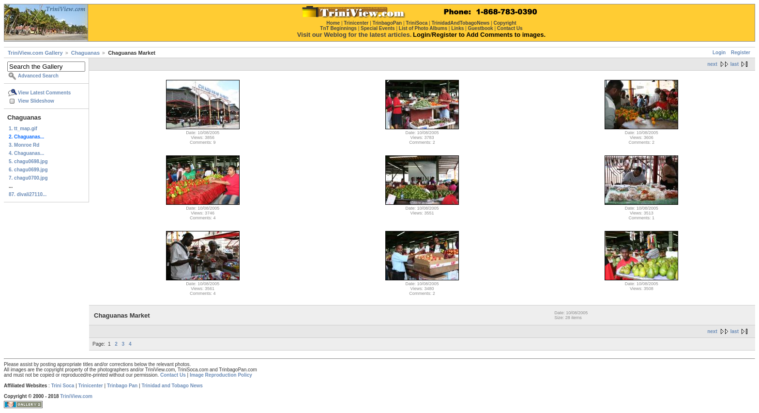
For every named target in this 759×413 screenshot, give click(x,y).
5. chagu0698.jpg (28, 161)
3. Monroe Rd (24, 145)
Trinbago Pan (122, 385)
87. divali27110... (27, 194)
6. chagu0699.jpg (28, 169)
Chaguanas (85, 53)
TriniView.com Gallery (35, 53)
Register (740, 52)
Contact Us (173, 375)
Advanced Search (38, 75)
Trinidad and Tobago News (172, 385)
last (734, 64)
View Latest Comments (44, 92)
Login (719, 52)
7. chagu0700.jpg (28, 178)
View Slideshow (36, 101)
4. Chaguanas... (26, 153)
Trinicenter (90, 385)
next (712, 64)
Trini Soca (63, 385)
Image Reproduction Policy (221, 375)
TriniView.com (76, 396)
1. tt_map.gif (23, 128)
